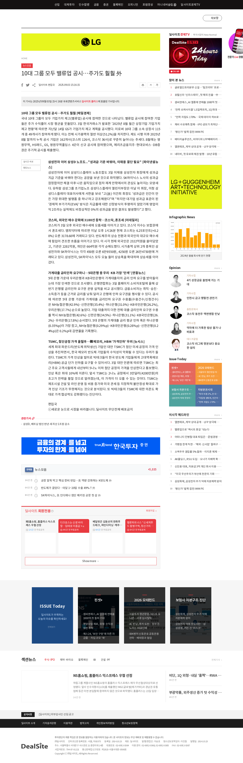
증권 (106, 4)
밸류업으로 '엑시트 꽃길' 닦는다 (192, 429)
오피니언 (133, 4)
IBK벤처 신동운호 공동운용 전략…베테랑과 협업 (209, 380)
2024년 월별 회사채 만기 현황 (195, 255)
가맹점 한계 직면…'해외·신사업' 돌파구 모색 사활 (202, 444)
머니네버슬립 (166, 4)
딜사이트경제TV (192, 4)
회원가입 (150, 510)
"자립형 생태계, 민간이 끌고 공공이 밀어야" (209, 398)
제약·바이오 (66, 659)
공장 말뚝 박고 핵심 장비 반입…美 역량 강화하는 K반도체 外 (76, 480)
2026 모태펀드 (206, 368)
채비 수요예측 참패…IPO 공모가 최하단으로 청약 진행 (204, 124)
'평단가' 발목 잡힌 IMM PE (189, 132)
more (33, 418)
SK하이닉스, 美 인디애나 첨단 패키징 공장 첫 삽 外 (71, 495)
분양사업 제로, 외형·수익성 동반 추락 (183, 376)
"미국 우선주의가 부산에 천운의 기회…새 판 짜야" (202, 474)
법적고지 (84, 723)
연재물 (29, 469)
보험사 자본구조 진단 (183, 389)
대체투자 (69, 4)
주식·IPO (49, 659)
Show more (90, 561)
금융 (96, 4)
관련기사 (26, 418)
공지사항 (28, 714)
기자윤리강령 (49, 723)
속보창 (215, 18)
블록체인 (118, 4)
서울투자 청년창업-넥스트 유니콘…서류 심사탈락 (209, 372)
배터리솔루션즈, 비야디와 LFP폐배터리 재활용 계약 (203, 139)
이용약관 (68, 723)
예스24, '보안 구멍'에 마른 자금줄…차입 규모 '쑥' (183, 380)
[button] (218, 615)
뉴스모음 (27, 65)
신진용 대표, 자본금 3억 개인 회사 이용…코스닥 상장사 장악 (207, 466)
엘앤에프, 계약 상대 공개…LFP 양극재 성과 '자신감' (203, 146)
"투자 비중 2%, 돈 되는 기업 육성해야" (209, 394)
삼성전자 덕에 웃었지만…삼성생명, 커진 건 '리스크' (183, 398)
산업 (57, 4)
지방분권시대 (205, 389)
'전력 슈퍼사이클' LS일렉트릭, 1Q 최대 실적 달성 (201, 109)
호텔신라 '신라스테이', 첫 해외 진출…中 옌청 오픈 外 (203, 95)
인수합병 (84, 4)
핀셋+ (175, 368)
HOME (24, 58)
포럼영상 (148, 4)
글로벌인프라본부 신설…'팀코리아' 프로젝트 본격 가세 (204, 87)
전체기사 (216, 659)
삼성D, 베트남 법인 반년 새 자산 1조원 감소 (46, 424)
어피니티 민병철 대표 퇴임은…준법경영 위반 (199, 437)
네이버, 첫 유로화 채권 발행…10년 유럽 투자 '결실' (202, 154)
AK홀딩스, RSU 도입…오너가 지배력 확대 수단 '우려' (204, 459)
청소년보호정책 (130, 723)
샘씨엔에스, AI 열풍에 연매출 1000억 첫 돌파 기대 (201, 102)
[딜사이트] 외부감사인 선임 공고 (56, 714)
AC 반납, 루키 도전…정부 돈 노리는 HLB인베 (209, 376)
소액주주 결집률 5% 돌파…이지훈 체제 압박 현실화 (202, 451)
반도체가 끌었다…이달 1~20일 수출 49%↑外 (68, 487)
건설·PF (105, 659)
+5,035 (152, 469)
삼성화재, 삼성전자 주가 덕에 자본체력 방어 (183, 394)
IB (94, 659)
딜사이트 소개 (28, 723)
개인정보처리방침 (105, 723)
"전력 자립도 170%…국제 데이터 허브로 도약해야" (202, 117)
